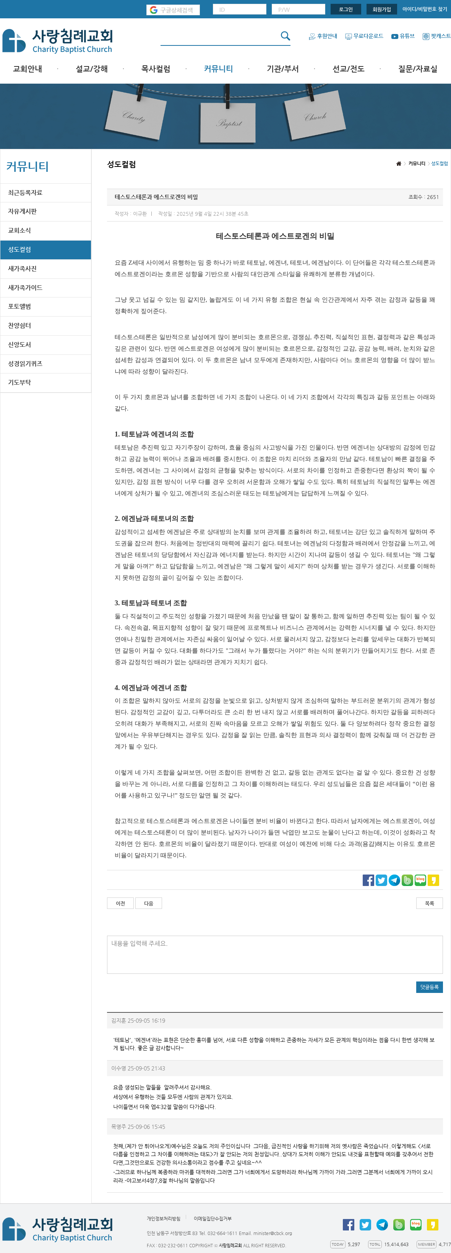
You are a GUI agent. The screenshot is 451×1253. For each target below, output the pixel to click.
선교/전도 (349, 69)
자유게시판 (22, 211)
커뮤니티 (218, 69)
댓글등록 (429, 987)
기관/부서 (283, 69)
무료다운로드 (364, 36)
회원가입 (382, 9)
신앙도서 (19, 344)
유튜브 (403, 36)
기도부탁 (19, 382)
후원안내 (322, 36)
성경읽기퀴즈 (25, 363)
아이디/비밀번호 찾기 (424, 9)
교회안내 (27, 69)
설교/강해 (92, 69)
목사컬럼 (155, 69)
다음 (148, 903)
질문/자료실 (418, 69)
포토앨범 (19, 306)
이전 (120, 903)
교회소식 (19, 230)
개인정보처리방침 (163, 1218)
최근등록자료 (25, 192)
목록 (429, 903)
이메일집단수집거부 (213, 1218)
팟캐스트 (436, 36)
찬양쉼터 (19, 325)
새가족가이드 (25, 287)
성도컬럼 (19, 249)
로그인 (346, 9)
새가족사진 (22, 268)
